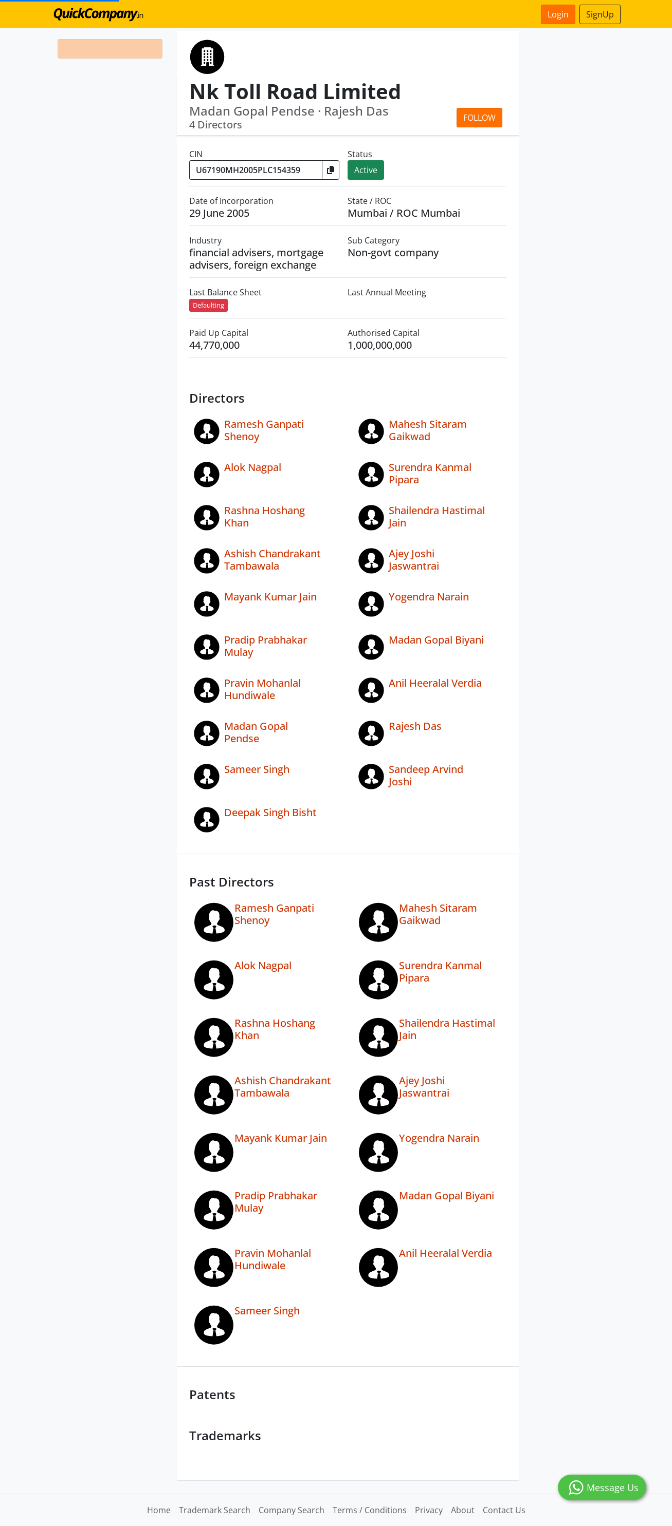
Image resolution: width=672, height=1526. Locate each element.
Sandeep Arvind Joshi (426, 775)
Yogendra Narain (429, 597)
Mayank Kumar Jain (270, 597)
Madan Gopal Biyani (436, 640)
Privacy (429, 1510)
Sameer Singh (256, 769)
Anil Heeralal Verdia (435, 683)
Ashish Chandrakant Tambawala (272, 560)
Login (558, 14)
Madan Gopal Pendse (256, 732)
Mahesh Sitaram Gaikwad (428, 430)
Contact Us (504, 1510)
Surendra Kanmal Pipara (430, 473)
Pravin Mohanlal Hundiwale (262, 689)
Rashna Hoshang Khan (264, 516)
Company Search (291, 1510)
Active (365, 170)
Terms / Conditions (370, 1510)
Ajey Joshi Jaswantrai (414, 560)
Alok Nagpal (252, 467)
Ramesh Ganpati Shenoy (264, 430)
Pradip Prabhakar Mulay (265, 646)
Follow (479, 117)
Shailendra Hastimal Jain (437, 516)
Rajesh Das (415, 726)
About (463, 1510)
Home (159, 1510)
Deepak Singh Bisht (270, 812)
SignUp (600, 14)
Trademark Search (214, 1510)
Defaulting (208, 305)
